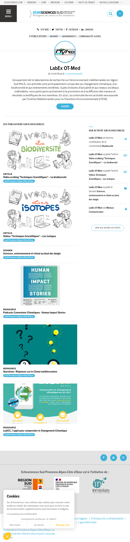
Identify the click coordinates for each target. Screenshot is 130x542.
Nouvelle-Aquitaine (109, 2)
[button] (7, 536)
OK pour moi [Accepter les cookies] (63, 525)
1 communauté (73, 73)
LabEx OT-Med (95, 137)
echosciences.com (13, 2)
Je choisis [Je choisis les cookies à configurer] (39, 525)
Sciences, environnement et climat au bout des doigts (32, 253)
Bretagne (55, 2)
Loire (43, 2)
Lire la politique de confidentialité (22, 514)
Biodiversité (107, 146)
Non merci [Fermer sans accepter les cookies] (15, 525)
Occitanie (69, 2)
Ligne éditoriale (87, 522)
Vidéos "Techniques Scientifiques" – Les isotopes (29, 236)
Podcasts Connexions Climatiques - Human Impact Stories (34, 312)
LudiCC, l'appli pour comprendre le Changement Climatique (35, 431)
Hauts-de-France (86, 2)
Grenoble (32, 2)
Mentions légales (77, 518)
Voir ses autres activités (108, 228)
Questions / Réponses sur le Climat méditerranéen (30, 371)
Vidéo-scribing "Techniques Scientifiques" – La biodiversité (35, 177)
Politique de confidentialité (107, 518)
